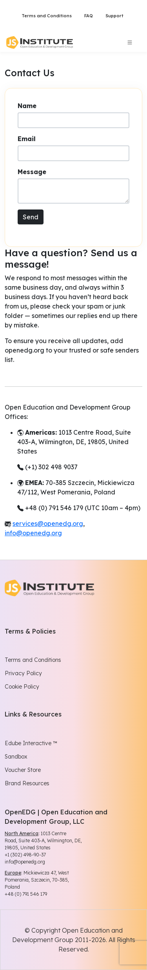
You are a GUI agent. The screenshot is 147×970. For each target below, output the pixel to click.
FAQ (88, 15)
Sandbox (16, 756)
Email (27, 139)
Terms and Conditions (47, 15)
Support (114, 15)
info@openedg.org (33, 533)
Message (32, 172)
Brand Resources (27, 783)
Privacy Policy (23, 673)
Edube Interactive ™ (31, 743)
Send (30, 217)
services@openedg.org (48, 523)
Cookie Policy (22, 686)
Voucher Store (23, 769)
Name (27, 106)
